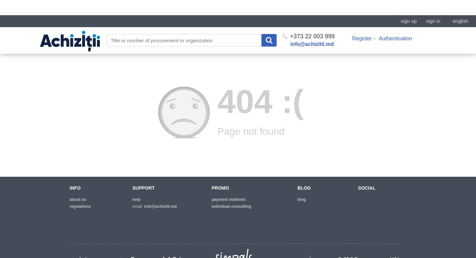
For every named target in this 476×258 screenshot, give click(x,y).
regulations (80, 206)
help (136, 199)
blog (301, 199)
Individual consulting (231, 206)
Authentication (395, 23)
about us (78, 199)
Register (362, 23)
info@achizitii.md (312, 29)
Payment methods (229, 199)
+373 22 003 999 (309, 21)
